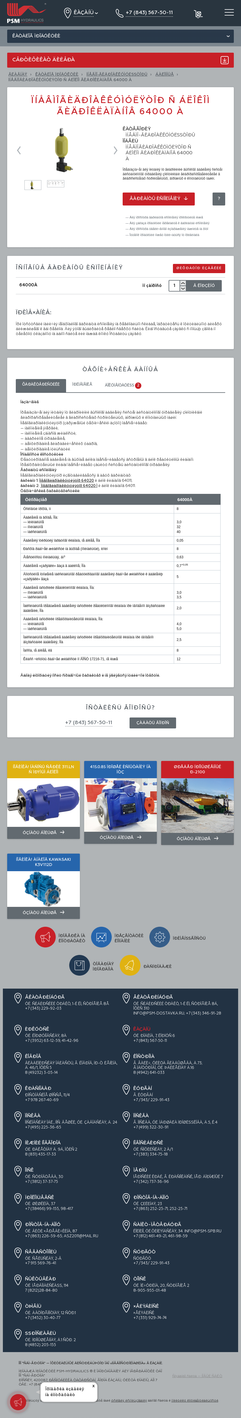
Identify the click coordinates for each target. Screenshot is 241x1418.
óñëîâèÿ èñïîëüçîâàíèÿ (129, 1400)
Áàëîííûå (164, 75)
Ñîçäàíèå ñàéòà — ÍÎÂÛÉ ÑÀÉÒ (197, 1376)
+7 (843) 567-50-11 (88, 722)
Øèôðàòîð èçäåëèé (199, 268)
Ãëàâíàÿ (17, 75)
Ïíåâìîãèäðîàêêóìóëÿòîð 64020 (66, 481)
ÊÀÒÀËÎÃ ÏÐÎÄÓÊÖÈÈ (56, 75)
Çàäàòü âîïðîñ (152, 723)
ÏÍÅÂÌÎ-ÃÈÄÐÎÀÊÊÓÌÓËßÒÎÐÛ (116, 75)
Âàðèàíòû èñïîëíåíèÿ (159, 199)
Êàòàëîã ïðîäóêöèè (36, 36)
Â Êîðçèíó (204, 286)
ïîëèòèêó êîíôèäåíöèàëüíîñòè (194, 1400)
